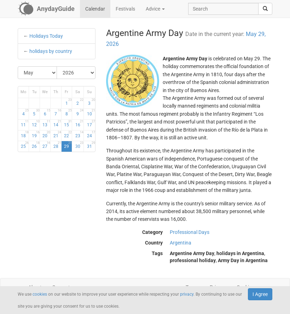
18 (25, 134)
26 (36, 145)
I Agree (260, 294)
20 (46, 134)
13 (46, 123)
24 (91, 134)
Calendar (95, 9)
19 (36, 134)
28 (57, 145)
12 (36, 123)
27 (46, 145)
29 (68, 145)
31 (91, 145)
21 (57, 134)
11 (25, 123)
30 (79, 145)
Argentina (180, 243)
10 (91, 112)
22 (68, 134)
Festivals (125, 9)
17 (91, 123)
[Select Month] (37, 73)
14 (57, 123)
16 (79, 123)
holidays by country (50, 51)
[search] (265, 9)
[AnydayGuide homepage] (46, 9)
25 (25, 145)
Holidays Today (46, 36)
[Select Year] (76, 73)
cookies (40, 294)
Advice (155, 9)
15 (68, 123)
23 (79, 134)
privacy (186, 294)
